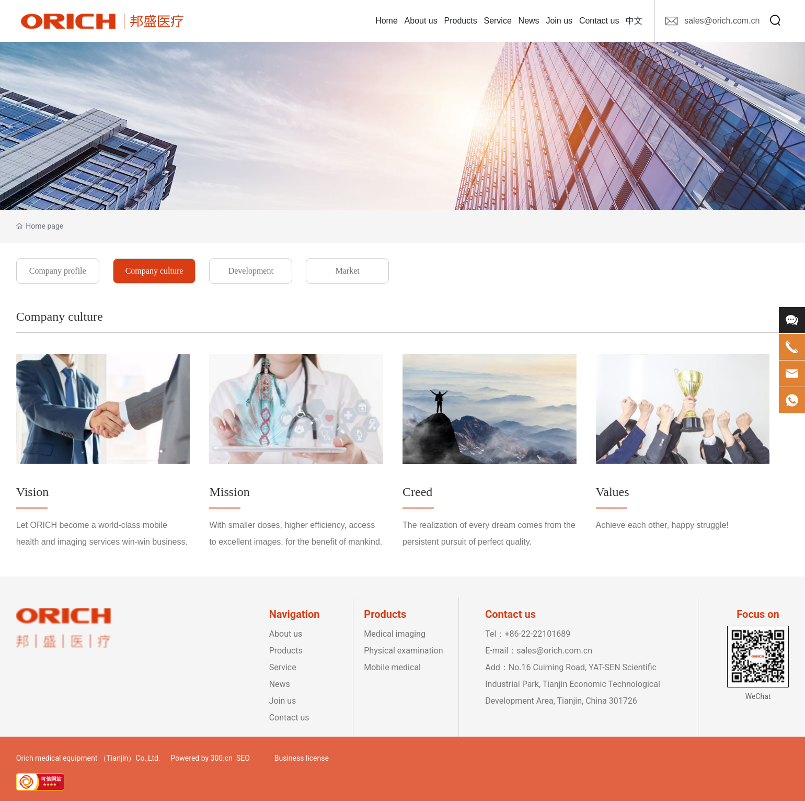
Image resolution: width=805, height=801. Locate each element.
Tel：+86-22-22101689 (527, 634)
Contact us (289, 718)
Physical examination (404, 651)
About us (286, 634)
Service (282, 667)
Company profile (57, 270)
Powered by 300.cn (202, 758)
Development (250, 270)
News (279, 684)
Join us (282, 701)
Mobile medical (392, 667)
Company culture (154, 270)
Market (347, 270)
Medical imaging (395, 634)
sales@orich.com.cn (722, 20)
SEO (243, 758)
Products (286, 651)
